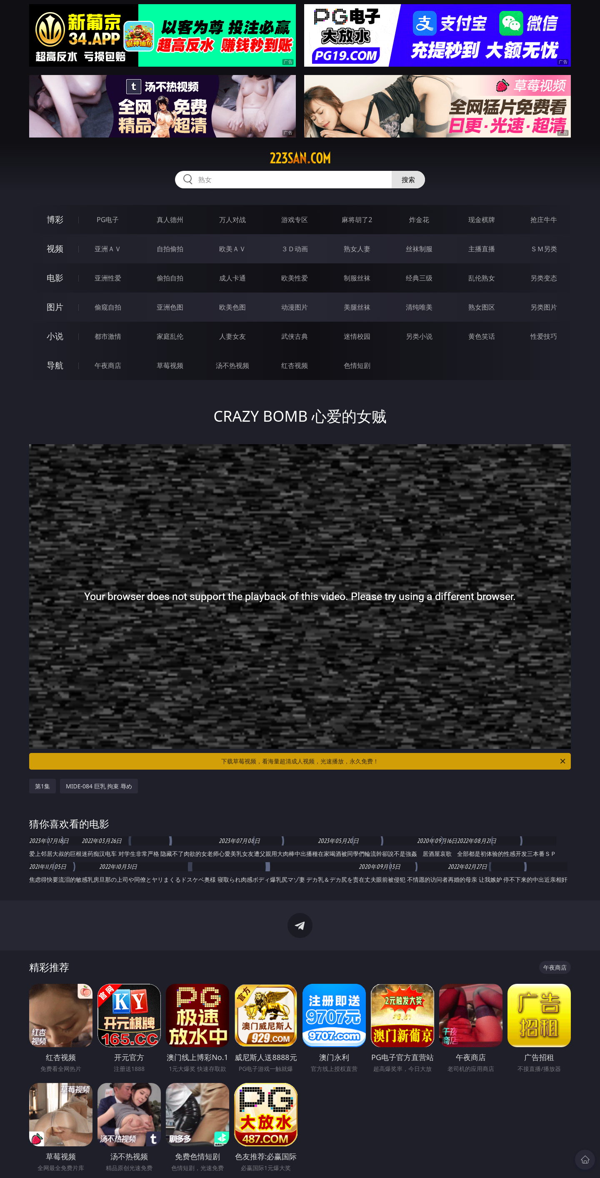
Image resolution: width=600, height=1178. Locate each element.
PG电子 (108, 219)
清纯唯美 (419, 307)
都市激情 (108, 336)
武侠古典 (294, 336)
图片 (55, 307)
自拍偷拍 (170, 248)
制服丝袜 (357, 278)
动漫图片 (294, 307)
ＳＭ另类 (543, 248)
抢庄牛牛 (543, 219)
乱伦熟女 (481, 278)
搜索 (408, 179)
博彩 (55, 219)
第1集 (42, 786)
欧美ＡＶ (232, 248)
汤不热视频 (232, 365)
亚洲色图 (170, 307)
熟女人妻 (357, 248)
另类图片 (543, 307)
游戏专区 (294, 219)
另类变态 (543, 278)
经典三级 (419, 278)
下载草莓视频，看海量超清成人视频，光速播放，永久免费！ (394, 761)
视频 (55, 248)
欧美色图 (232, 307)
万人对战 (232, 219)
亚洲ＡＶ (108, 248)
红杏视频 (294, 365)
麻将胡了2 (357, 219)
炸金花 (419, 219)
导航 (55, 365)
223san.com (300, 158)
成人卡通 (232, 278)
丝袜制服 (419, 248)
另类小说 (419, 336)
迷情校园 (357, 336)
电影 (55, 277)
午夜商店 (108, 365)
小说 (55, 336)
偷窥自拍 (108, 307)
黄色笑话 (481, 336)
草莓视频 (170, 365)
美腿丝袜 (357, 307)
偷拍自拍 (170, 278)
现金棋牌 (481, 219)
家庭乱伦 (170, 336)
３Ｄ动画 (294, 248)
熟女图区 (481, 307)
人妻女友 (232, 336)
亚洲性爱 (108, 278)
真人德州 (170, 219)
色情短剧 (357, 365)
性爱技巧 (543, 336)
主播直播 (481, 248)
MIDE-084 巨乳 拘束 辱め (99, 786)
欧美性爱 (294, 278)
